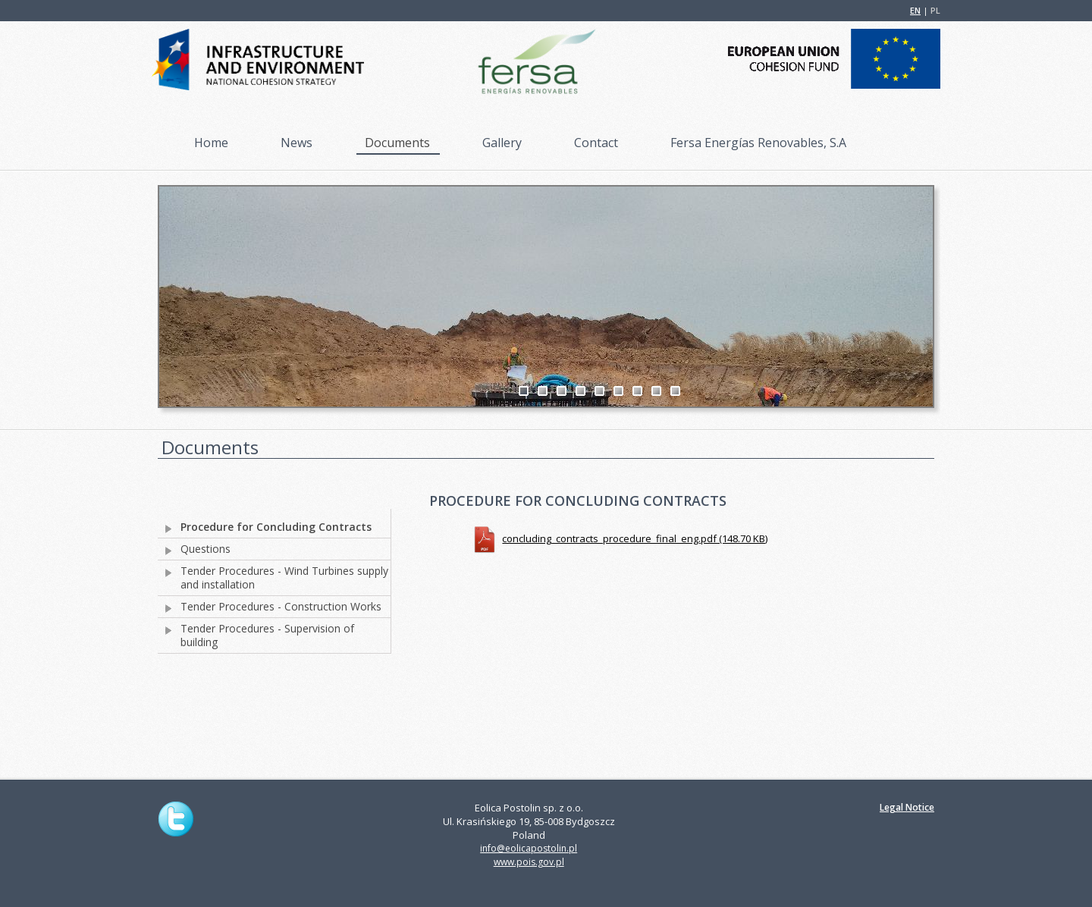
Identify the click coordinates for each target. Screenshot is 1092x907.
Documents (397, 142)
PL (935, 10)
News (296, 142)
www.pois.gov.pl (529, 861)
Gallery (502, 142)
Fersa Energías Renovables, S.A (758, 142)
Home (211, 142)
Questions (205, 549)
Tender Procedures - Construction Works (280, 607)
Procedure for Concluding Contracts (276, 527)
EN (915, 10)
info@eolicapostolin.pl (528, 848)
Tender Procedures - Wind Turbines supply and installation (284, 578)
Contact (596, 142)
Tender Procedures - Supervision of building (267, 635)
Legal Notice (907, 807)
